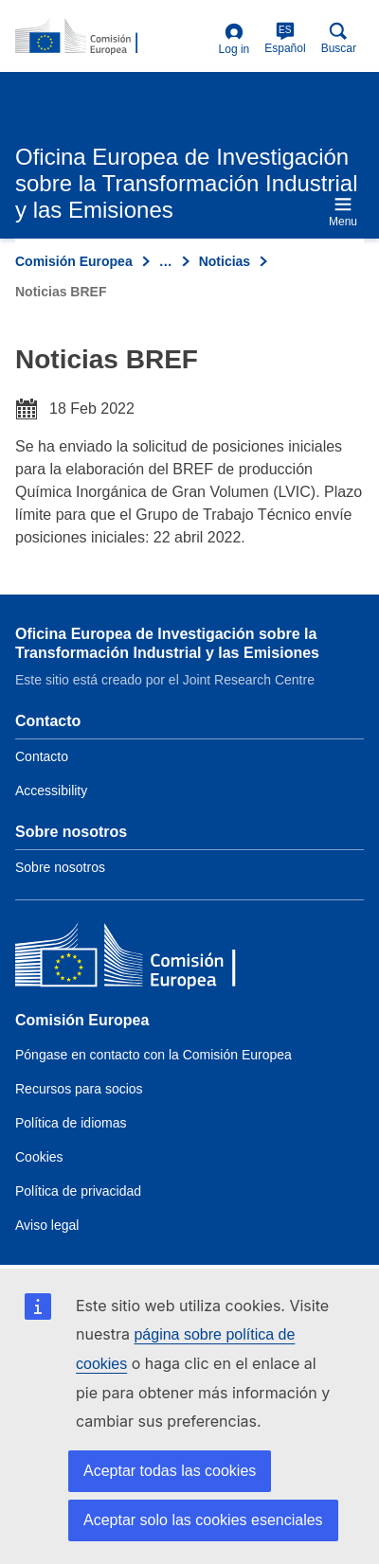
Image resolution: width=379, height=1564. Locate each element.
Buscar (338, 38)
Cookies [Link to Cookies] (39, 1156)
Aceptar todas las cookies (169, 1471)
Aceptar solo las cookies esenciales (203, 1520)
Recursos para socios (79, 1088)
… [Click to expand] (165, 261)
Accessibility (51, 790)
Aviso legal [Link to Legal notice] (47, 1225)
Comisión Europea (74, 261)
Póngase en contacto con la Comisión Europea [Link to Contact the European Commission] (153, 1054)
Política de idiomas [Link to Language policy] (71, 1122)
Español (284, 38)
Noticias (224, 261)
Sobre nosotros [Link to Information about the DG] (60, 867)
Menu (343, 211)
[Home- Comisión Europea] (113, 37)
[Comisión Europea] (152, 959)
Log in (234, 39)
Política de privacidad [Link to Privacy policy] (78, 1191)
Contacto (41, 756)
